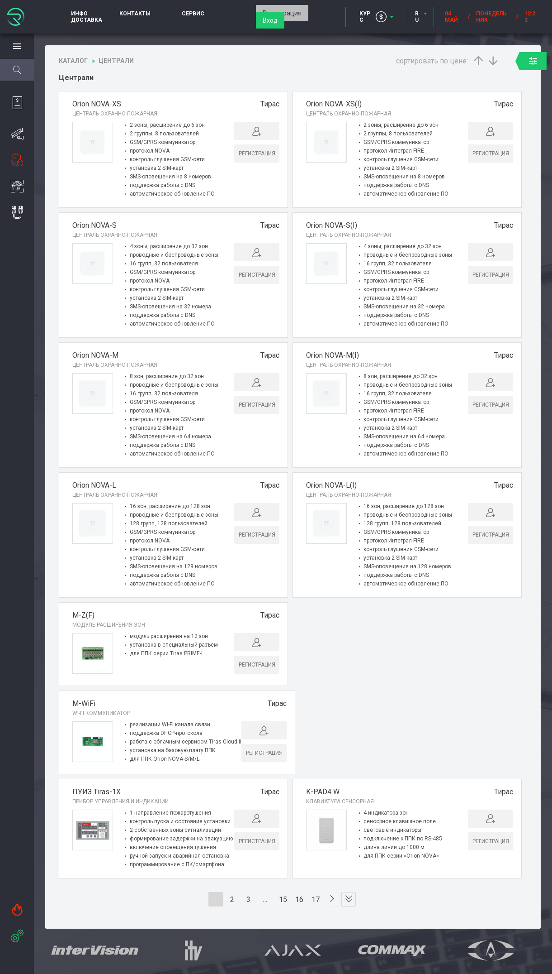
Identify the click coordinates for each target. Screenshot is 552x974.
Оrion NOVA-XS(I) (334, 104)
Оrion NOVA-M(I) (332, 355)
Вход (270, 20)
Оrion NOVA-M (95, 355)
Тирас (269, 104)
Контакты (135, 13)
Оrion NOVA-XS (96, 104)
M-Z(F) (83, 615)
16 (300, 901)
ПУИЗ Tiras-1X (96, 793)
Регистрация (257, 153)
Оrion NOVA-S (94, 225)
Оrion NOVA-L (94, 485)
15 (283, 901)
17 (316, 901)
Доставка (86, 20)
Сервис (193, 13)
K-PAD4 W (323, 793)
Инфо (79, 13)
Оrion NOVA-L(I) (331, 485)
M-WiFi (83, 704)
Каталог (73, 60)
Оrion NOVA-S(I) (331, 225)
